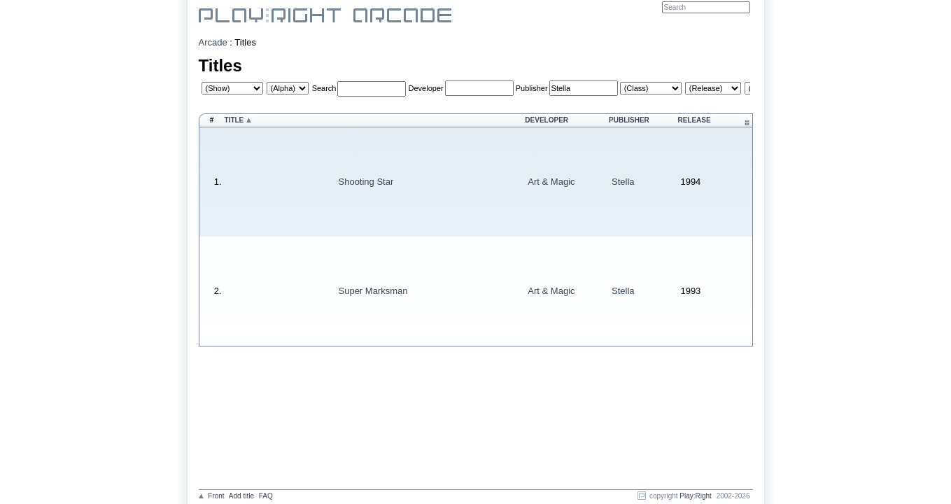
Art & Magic (551, 181)
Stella (623, 181)
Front (216, 496)
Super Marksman (373, 291)
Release (693, 120)
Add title (241, 496)
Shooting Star (366, 181)
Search (324, 88)
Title (234, 120)
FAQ (266, 496)
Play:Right (695, 496)
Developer (426, 88)
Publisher (532, 88)
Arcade (213, 42)
